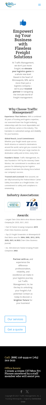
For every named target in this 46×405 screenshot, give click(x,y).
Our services (15, 319)
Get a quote (15, 329)
